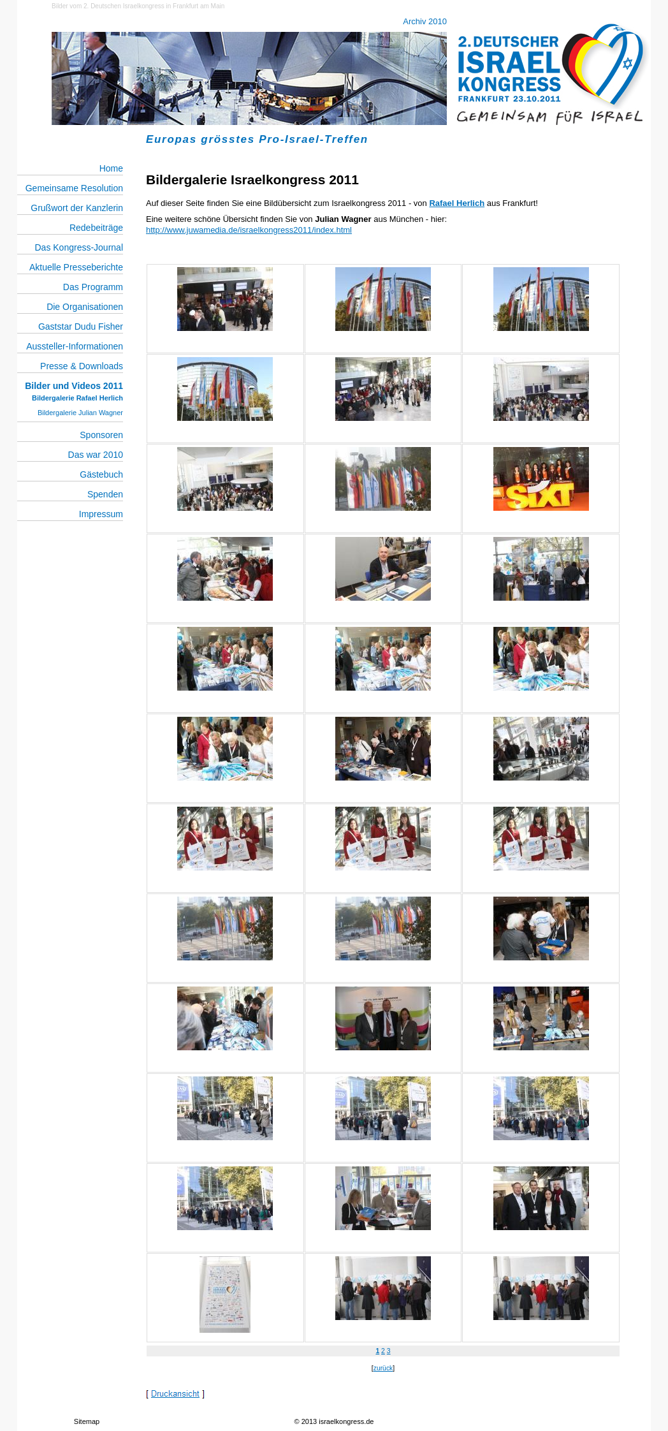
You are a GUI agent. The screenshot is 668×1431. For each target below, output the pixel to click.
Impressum (101, 514)
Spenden (105, 494)
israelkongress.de (346, 1421)
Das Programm (93, 287)
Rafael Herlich (456, 203)
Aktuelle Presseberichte (76, 267)
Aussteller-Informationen (74, 346)
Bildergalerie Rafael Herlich (77, 398)
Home (111, 168)
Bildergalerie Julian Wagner (80, 412)
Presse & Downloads (81, 366)
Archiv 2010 (425, 21)
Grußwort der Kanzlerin (77, 208)
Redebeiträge (96, 228)
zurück (383, 1368)
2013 (309, 1421)
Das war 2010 (95, 455)
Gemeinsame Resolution (74, 188)
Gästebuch (101, 474)
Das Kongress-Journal (78, 247)
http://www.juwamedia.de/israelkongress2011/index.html (249, 230)
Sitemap (86, 1421)
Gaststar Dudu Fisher (80, 326)
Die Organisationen (85, 307)
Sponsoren (101, 435)
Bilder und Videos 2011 (74, 386)
